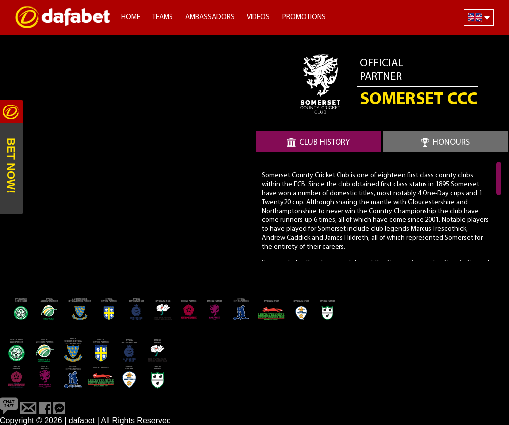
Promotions (304, 17)
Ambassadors (210, 17)
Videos (258, 17)
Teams (162, 17)
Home (130, 17)
